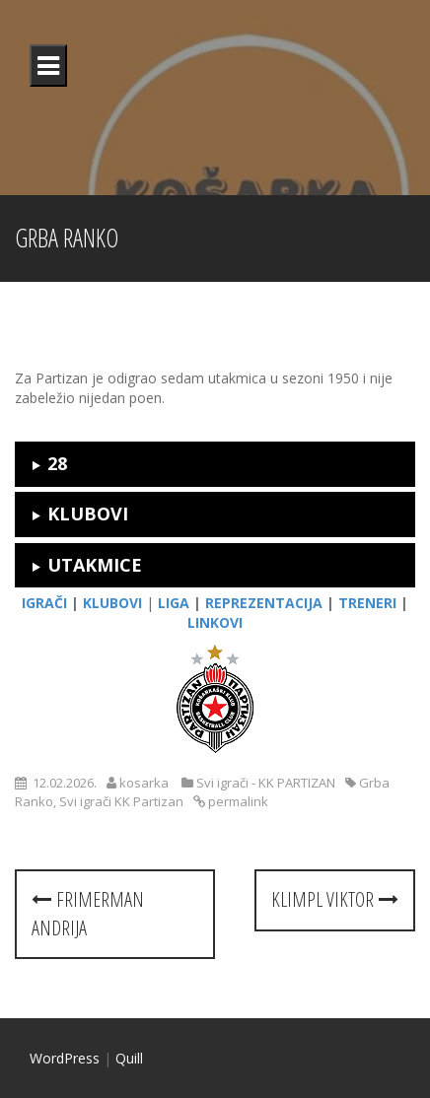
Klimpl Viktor (334, 899)
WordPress (65, 1058)
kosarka (144, 782)
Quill (129, 1058)
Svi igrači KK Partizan (121, 801)
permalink (236, 801)
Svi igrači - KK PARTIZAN (265, 782)
